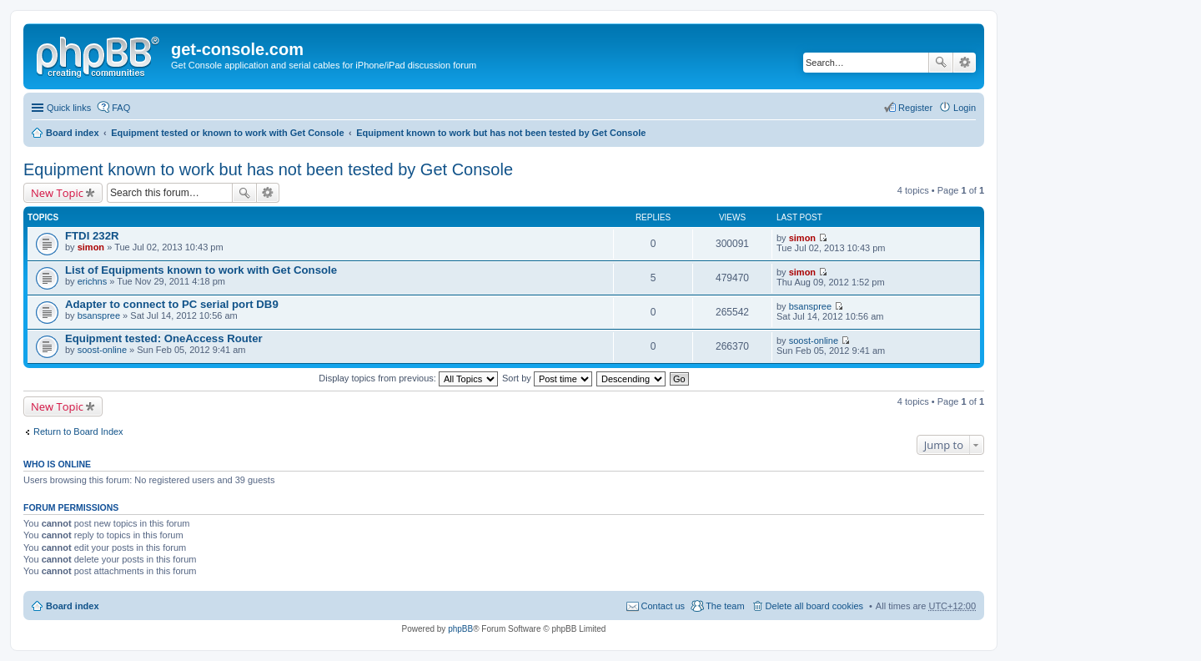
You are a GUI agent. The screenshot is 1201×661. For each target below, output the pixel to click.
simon (91, 247)
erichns (92, 281)
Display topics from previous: (408, 378)
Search (940, 63)
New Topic (57, 192)
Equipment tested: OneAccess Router (164, 338)
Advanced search (964, 63)
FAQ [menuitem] (121, 108)
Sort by (547, 378)
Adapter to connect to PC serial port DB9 (172, 304)
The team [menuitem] (725, 606)
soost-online (102, 350)
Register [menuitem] (915, 108)
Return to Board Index (78, 431)
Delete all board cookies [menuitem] (814, 606)
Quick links (69, 108)
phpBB (460, 628)
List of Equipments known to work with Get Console (201, 270)
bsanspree (99, 315)
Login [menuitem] (964, 108)
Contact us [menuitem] (663, 606)
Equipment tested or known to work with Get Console (227, 133)
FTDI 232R (92, 236)
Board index (72, 133)
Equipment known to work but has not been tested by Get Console (501, 133)
